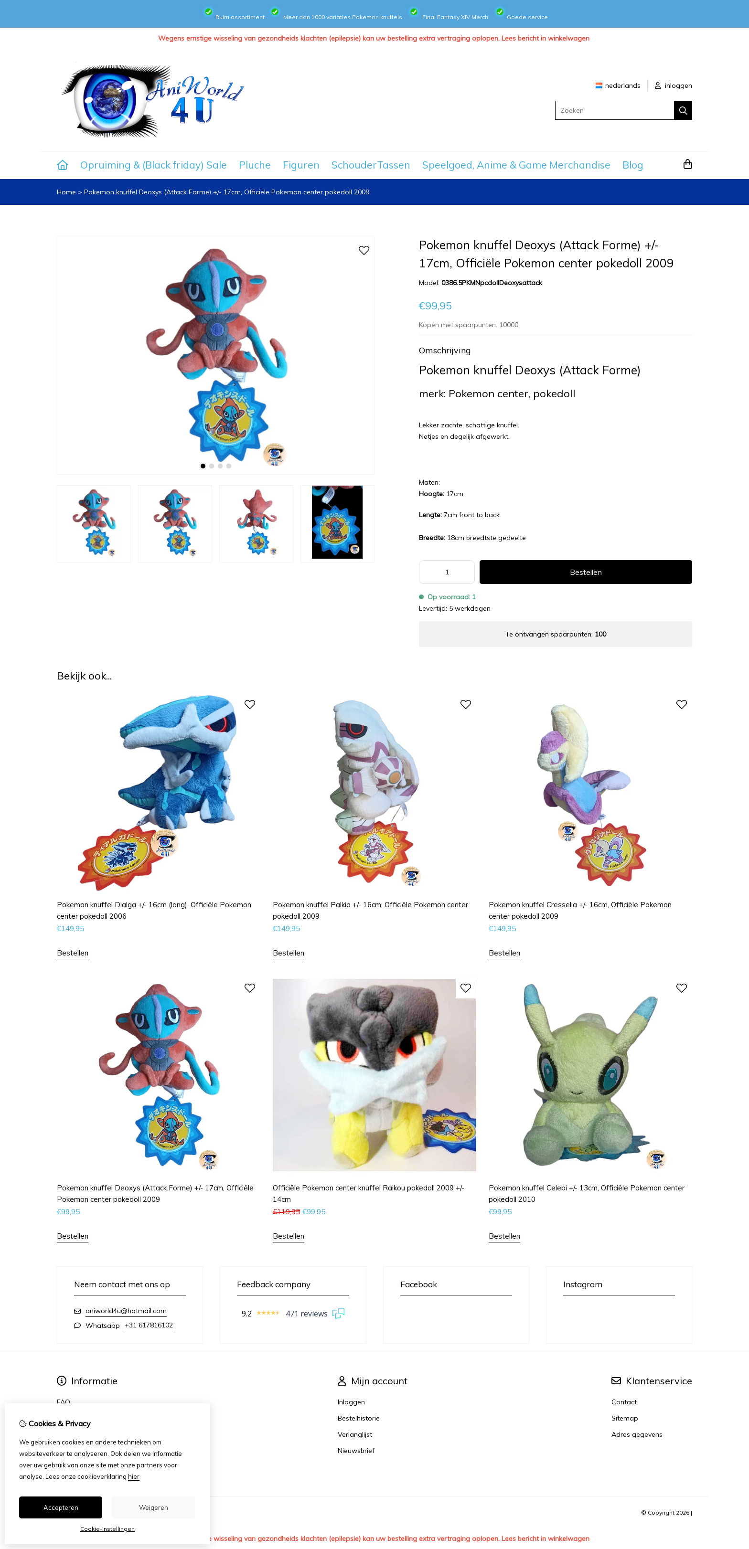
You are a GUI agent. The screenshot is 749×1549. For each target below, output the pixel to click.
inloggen (673, 85)
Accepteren (60, 1507)
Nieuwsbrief (356, 1450)
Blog (632, 165)
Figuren (301, 165)
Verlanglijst (355, 1434)
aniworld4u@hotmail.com (126, 1310)
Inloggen (351, 1402)
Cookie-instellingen (107, 1528)
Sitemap (624, 1418)
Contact (624, 1402)
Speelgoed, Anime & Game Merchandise (516, 165)
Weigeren (153, 1507)
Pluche (255, 165)
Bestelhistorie (359, 1418)
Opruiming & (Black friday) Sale (153, 165)
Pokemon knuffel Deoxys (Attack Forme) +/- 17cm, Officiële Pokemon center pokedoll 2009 (226, 192)
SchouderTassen (371, 165)
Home (66, 192)
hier (133, 1476)
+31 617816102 (149, 1325)
